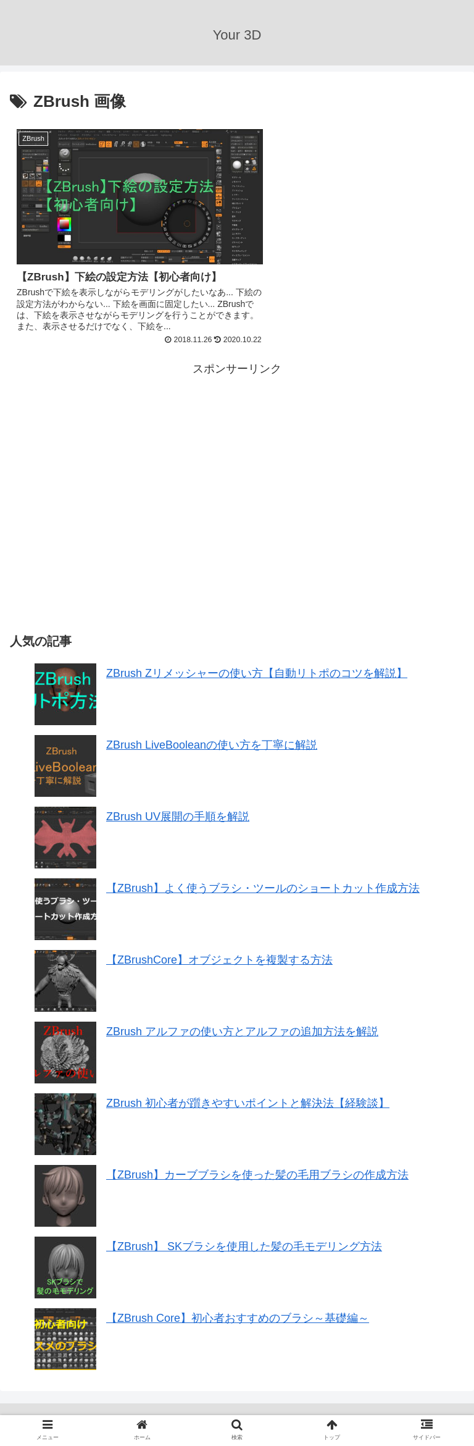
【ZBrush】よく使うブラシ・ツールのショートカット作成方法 (263, 879)
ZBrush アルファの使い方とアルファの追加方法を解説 (242, 1023)
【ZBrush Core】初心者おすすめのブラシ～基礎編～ (237, 1309)
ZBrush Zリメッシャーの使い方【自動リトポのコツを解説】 (256, 664)
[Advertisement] (123, 456)
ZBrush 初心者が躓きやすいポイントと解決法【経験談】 (247, 1094)
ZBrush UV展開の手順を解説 (177, 808)
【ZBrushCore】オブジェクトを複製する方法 (219, 951)
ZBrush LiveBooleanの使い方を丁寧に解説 (211, 736)
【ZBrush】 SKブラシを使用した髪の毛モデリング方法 (244, 1238)
